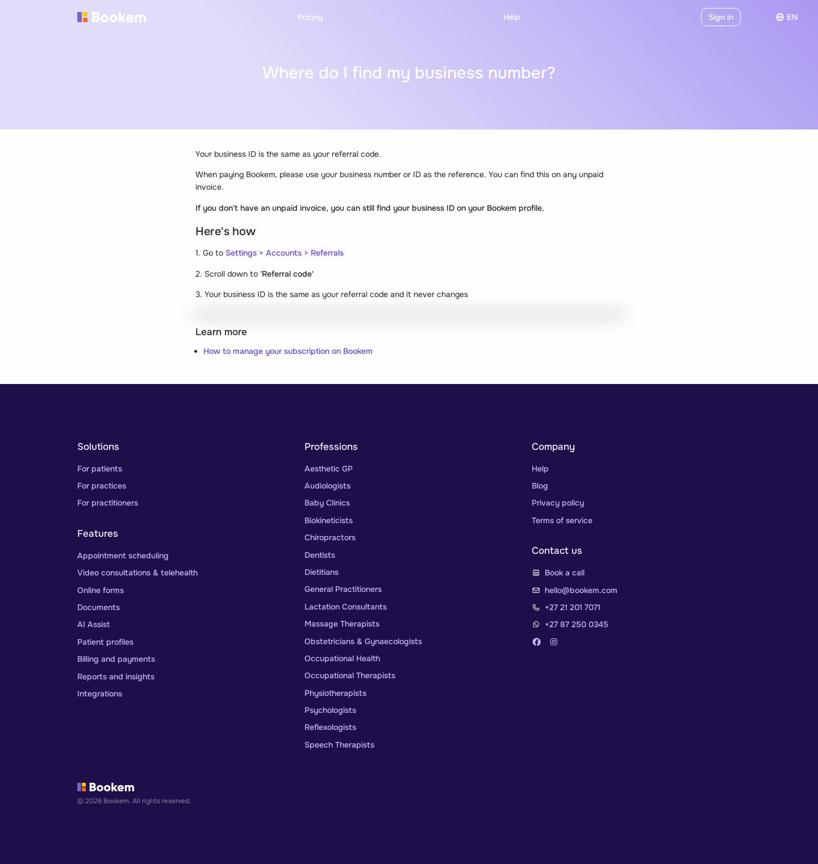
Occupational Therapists (349, 675)
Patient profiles (105, 642)
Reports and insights (116, 676)
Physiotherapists (335, 693)
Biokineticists (328, 520)
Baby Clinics (327, 503)
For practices (101, 486)
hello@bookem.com (581, 590)
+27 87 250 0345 (576, 624)
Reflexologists (330, 727)
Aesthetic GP (328, 469)
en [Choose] (786, 17)
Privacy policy (558, 503)
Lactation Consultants (345, 607)
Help (511, 17)
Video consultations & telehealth (137, 572)
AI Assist (93, 624)
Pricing (310, 17)
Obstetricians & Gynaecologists (363, 641)
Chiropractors (330, 537)
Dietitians (321, 572)
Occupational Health (342, 658)
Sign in (720, 17)
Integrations (99, 693)
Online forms (100, 590)
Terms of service (562, 520)
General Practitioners (343, 589)
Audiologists (327, 486)
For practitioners (107, 503)
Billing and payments (116, 659)
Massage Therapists (341, 624)
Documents (98, 607)
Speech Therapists (339, 745)
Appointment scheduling (123, 555)
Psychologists (330, 710)
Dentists (319, 555)
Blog (540, 486)
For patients (99, 469)
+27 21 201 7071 (572, 607)
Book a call (565, 572)
